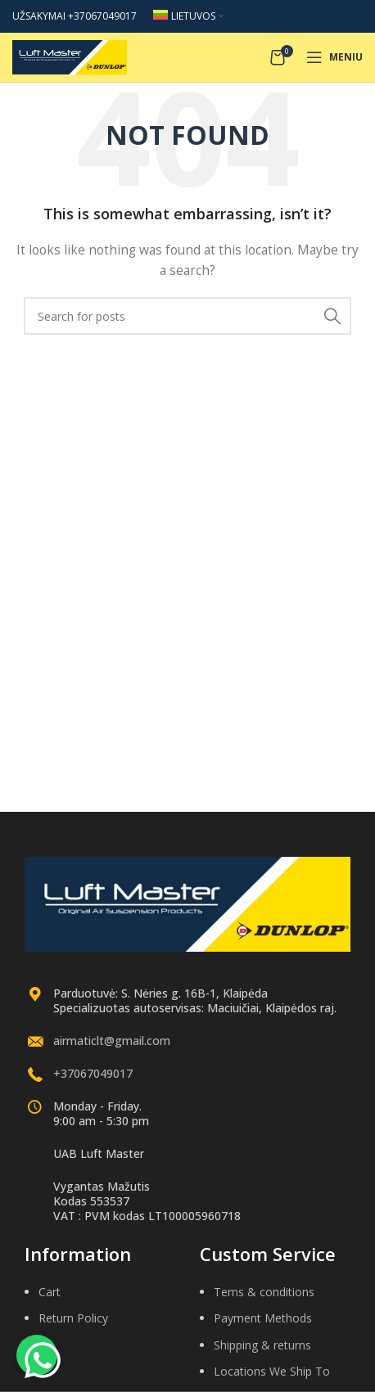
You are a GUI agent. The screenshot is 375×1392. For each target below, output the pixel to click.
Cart (49, 1292)
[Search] (187, 316)
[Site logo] (69, 56)
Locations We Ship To (272, 1371)
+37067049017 (93, 1073)
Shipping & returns (262, 1345)
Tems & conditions (264, 1292)
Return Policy (73, 1318)
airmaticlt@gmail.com (111, 1040)
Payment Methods (263, 1318)
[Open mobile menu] (334, 57)
